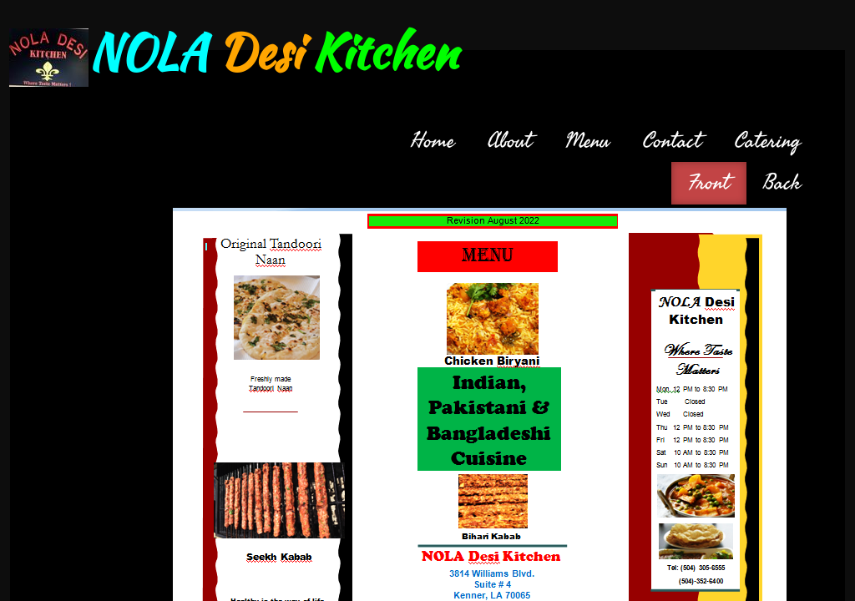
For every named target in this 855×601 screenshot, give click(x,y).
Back (782, 183)
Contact (672, 141)
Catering (768, 141)
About (510, 141)
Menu (587, 141)
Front (709, 183)
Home (432, 141)
